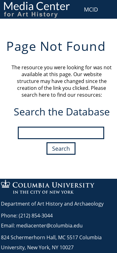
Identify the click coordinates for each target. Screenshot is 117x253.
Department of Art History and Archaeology (52, 203)
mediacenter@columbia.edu (49, 225)
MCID (91, 9)
